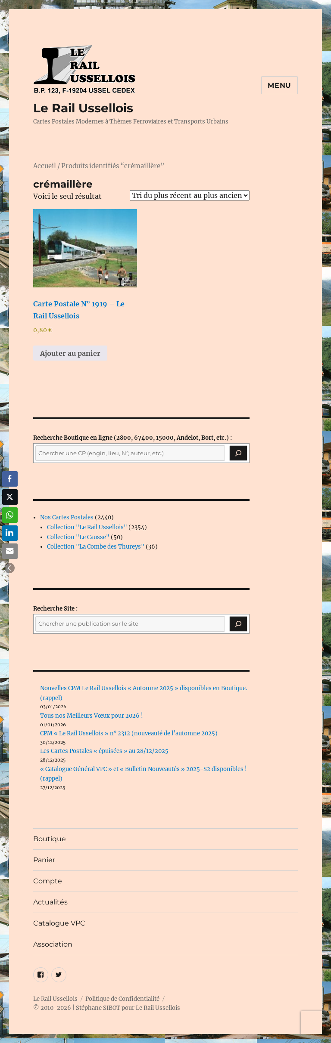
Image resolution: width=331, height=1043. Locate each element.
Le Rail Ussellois (83, 108)
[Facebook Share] (10, 479)
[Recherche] (238, 453)
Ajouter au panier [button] (70, 353)
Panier (44, 860)
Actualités (50, 902)
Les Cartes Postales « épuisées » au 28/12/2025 (104, 751)
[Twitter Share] (10, 497)
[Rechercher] (238, 624)
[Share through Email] (10, 551)
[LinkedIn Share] (10, 533)
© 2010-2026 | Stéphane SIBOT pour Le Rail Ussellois (106, 1008)
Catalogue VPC (59, 923)
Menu (279, 85)
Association (52, 944)
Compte (47, 881)
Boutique (49, 839)
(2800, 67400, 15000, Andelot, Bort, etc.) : (132, 437)
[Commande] (190, 195)
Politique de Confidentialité (122, 999)
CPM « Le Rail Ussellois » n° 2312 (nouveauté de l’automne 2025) (129, 733)
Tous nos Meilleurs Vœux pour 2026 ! (91, 715)
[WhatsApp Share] (10, 515)
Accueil (44, 166)
